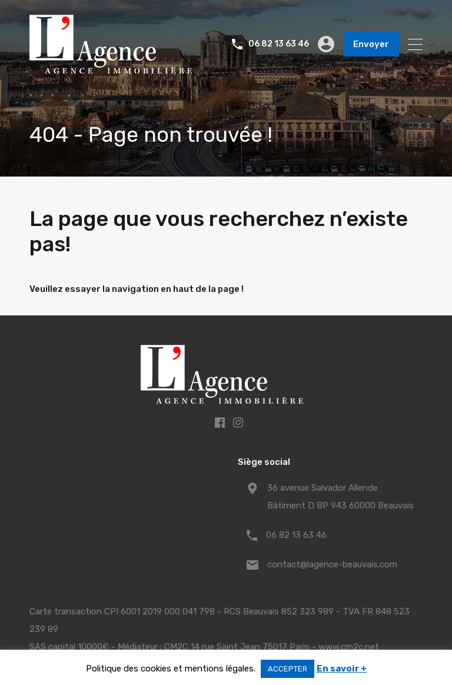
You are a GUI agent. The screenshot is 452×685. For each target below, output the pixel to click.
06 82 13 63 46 (278, 44)
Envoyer (371, 44)
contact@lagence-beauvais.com (332, 564)
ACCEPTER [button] (287, 668)
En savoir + (342, 668)
